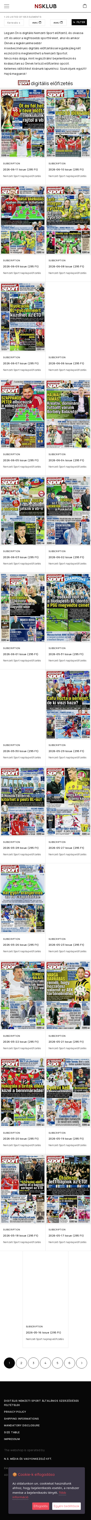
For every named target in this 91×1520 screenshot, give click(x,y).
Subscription (11, 163)
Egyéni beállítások (66, 1506)
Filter (79, 22)
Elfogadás (41, 1506)
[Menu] (6, 6)
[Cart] (85, 6)
